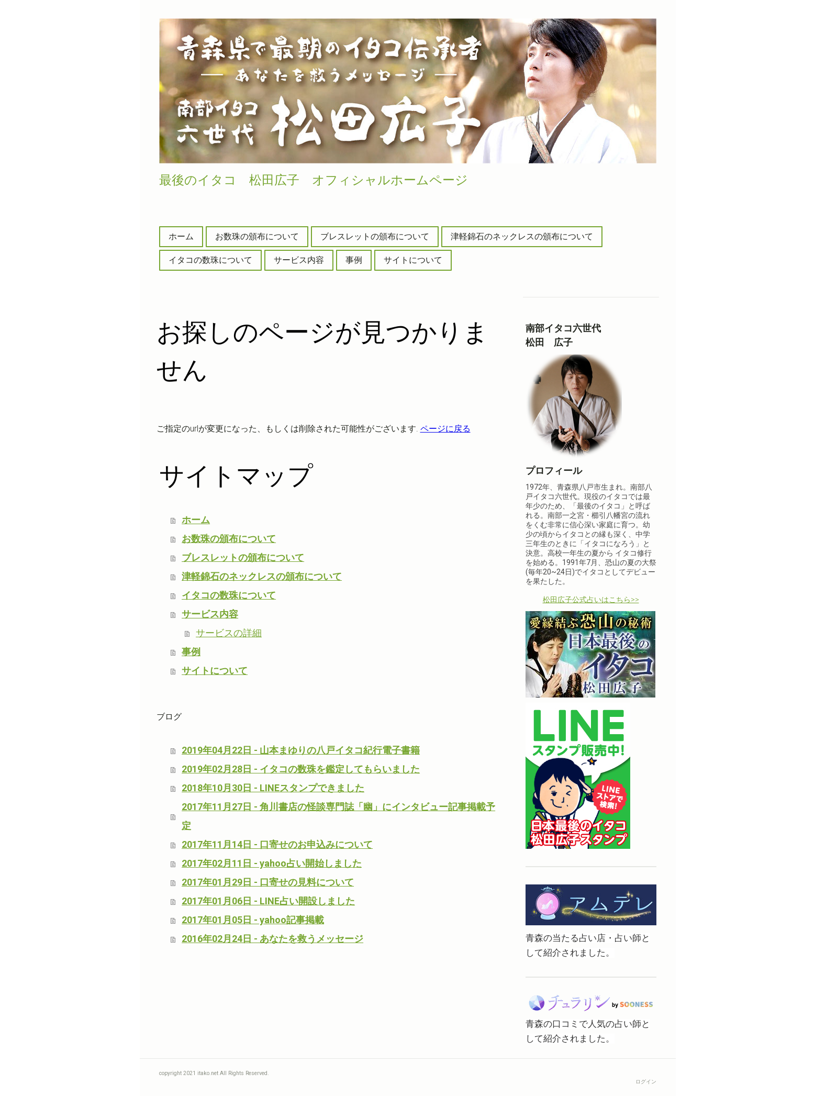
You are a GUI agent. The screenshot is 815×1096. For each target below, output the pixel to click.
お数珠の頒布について (257, 236)
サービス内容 (299, 260)
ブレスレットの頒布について (374, 236)
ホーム (181, 236)
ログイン (645, 1081)
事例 (353, 260)
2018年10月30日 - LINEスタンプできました (273, 787)
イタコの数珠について (210, 260)
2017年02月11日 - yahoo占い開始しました (272, 863)
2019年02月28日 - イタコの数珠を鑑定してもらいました (301, 768)
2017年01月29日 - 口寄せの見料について (268, 882)
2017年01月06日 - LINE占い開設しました (268, 900)
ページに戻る (445, 429)
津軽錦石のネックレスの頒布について (522, 236)
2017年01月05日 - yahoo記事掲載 (253, 919)
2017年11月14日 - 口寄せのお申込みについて (277, 844)
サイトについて (413, 260)
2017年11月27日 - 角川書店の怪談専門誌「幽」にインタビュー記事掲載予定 (338, 816)
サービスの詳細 (229, 632)
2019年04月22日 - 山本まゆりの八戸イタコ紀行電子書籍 (301, 750)
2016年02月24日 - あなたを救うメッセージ (272, 938)
